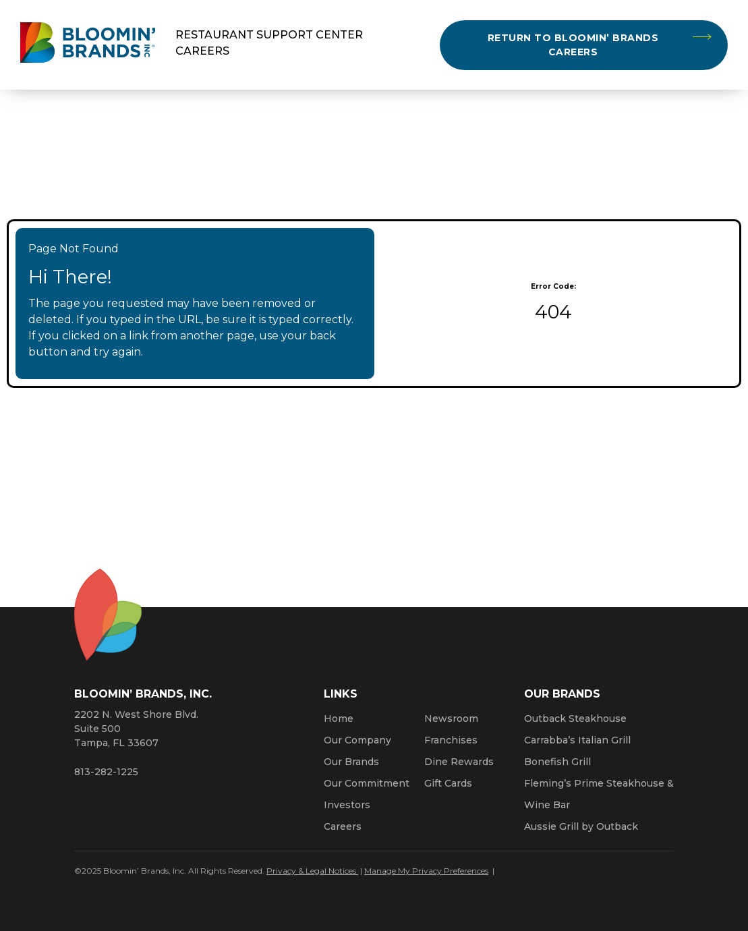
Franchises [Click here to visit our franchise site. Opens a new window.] (451, 740)
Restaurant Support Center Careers (269, 42)
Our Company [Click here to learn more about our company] (357, 740)
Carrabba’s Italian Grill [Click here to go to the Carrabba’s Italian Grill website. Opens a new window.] (577, 740)
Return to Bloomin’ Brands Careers (573, 45)
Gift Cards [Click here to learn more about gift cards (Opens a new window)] (448, 783)
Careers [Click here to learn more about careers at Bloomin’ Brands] (343, 826)
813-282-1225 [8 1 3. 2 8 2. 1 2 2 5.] (106, 772)
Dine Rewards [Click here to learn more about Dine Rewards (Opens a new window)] (459, 762)
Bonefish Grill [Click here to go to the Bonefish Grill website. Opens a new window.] (557, 762)
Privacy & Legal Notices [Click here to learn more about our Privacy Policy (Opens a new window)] (312, 871)
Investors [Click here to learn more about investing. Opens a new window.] (347, 805)
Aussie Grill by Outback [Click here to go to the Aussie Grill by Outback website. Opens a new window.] (581, 826)
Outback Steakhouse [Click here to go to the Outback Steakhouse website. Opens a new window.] (575, 718)
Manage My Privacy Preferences (426, 871)
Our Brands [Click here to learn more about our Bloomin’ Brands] (351, 762)
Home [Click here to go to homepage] (338, 718)
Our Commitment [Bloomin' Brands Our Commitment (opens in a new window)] (366, 783)
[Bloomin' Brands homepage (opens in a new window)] (87, 44)
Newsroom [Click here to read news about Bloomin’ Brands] (451, 718)
